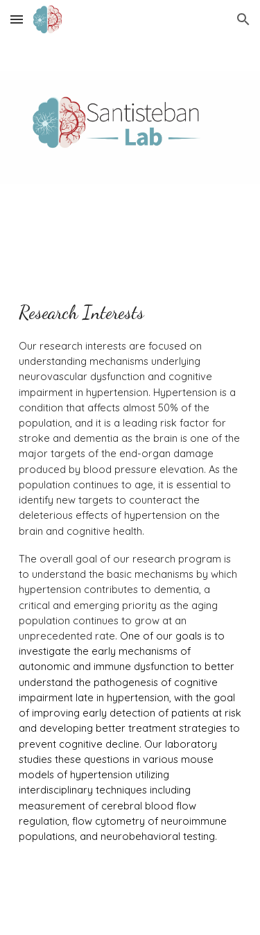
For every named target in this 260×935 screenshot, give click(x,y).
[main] (130, 584)
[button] (16, 19)
